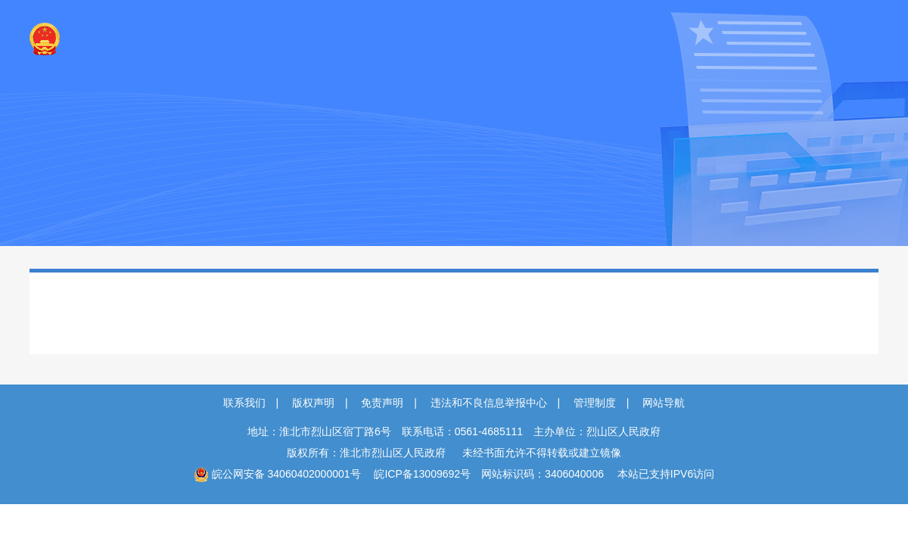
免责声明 (382, 403)
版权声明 (313, 403)
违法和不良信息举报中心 (489, 403)
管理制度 (595, 403)
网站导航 (663, 403)
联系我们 (244, 403)
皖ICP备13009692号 (422, 474)
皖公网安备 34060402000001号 (277, 474)
